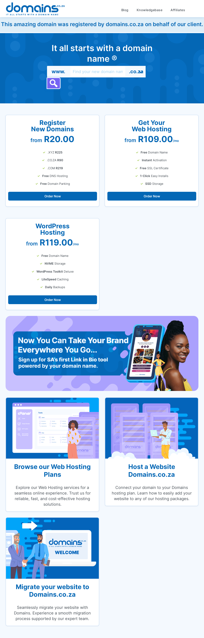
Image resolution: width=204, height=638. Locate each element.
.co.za (136, 71)
